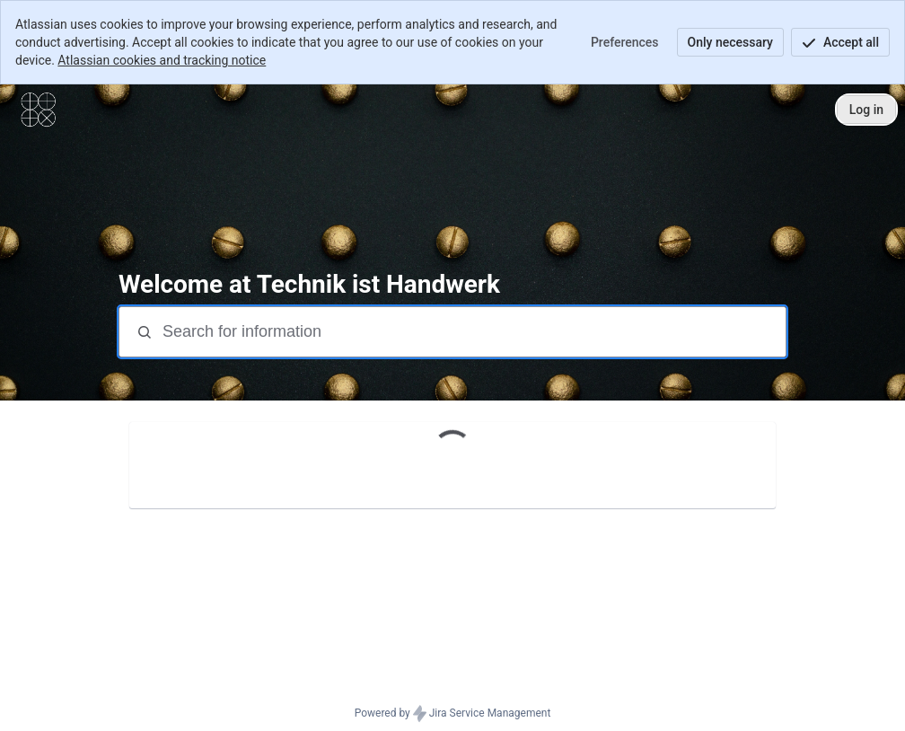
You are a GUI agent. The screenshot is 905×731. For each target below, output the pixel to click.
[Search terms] (472, 332)
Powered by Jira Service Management (453, 714)
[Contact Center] (38, 109)
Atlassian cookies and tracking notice (161, 60)
